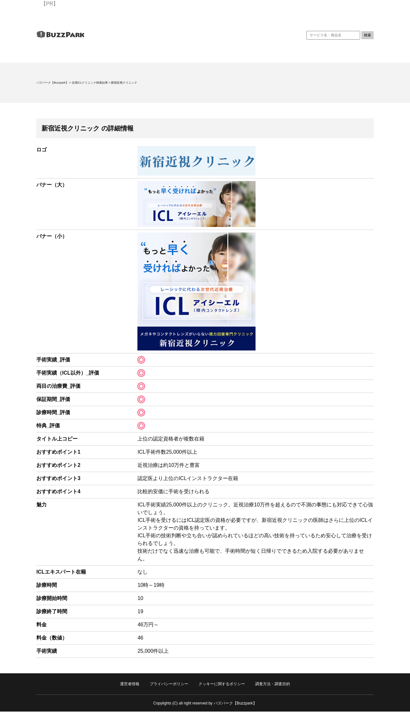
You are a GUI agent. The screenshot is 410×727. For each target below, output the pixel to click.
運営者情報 (129, 684)
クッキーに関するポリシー (222, 684)
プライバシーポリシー (169, 684)
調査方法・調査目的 (272, 684)
